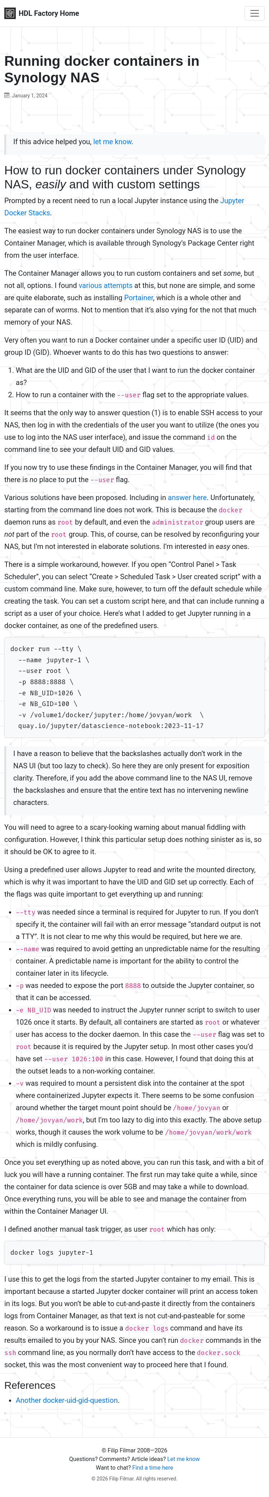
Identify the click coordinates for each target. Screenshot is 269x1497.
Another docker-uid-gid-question (67, 1400)
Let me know (183, 1459)
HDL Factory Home (41, 13)
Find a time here (152, 1467)
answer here (187, 497)
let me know (112, 141)
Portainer (138, 297)
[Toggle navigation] (255, 13)
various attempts (106, 285)
